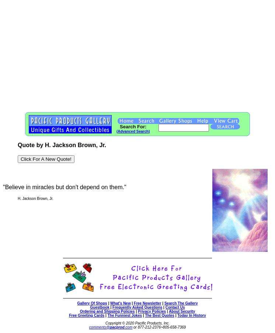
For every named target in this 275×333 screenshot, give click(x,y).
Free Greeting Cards (86, 315)
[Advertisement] (137, 54)
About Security (182, 311)
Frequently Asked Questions (137, 307)
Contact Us (175, 307)
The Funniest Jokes (125, 315)
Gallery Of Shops (92, 303)
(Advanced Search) (133, 131)
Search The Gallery (181, 303)
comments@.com (110, 327)
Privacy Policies (152, 311)
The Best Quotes (159, 315)
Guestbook (99, 307)
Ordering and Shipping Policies (107, 311)
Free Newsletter (147, 303)
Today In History (191, 315)
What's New (120, 303)
